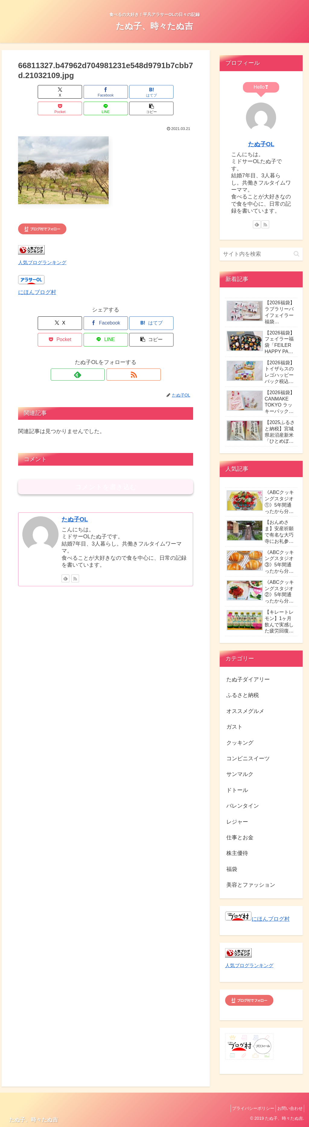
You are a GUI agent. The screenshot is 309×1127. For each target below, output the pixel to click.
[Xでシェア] (32, 92)
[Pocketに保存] (121, 92)
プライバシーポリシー (248, 1108)
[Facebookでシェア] (62, 92)
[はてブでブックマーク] (91, 92)
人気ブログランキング (42, 246)
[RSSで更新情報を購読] (113, 341)
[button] (179, 92)
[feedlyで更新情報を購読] (99, 341)
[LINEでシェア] (150, 92)
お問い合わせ (288, 1108)
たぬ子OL (75, 486)
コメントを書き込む (106, 453)
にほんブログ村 (37, 276)
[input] (261, 254)
